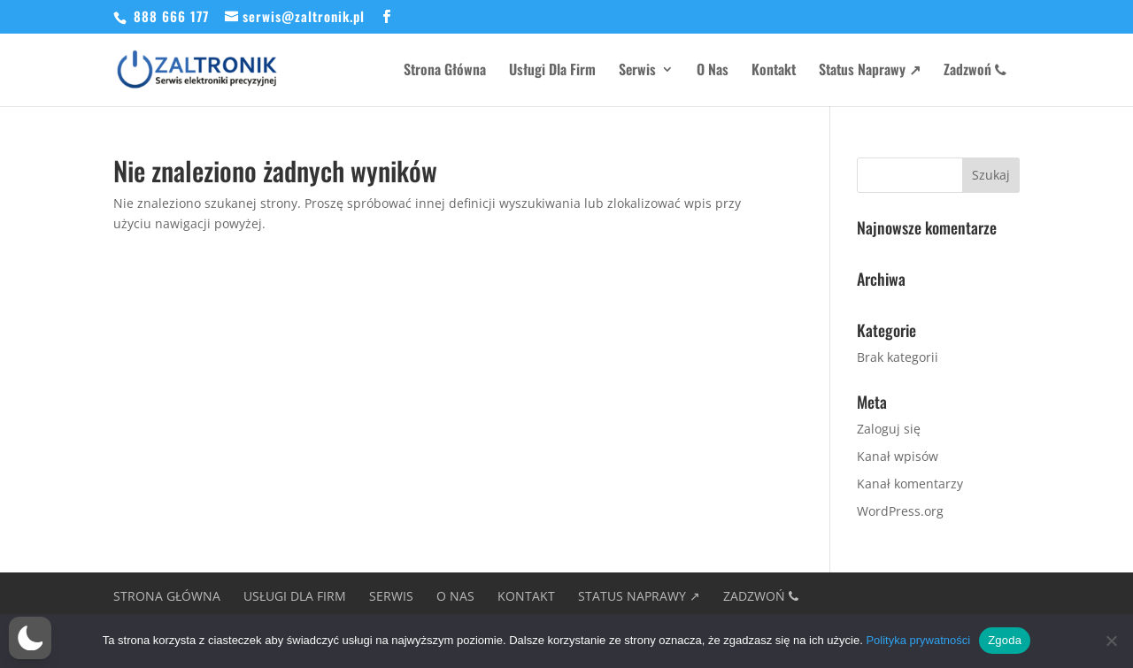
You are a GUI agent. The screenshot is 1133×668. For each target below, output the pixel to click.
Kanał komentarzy (910, 483)
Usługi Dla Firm (552, 71)
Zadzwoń (975, 71)
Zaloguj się (889, 428)
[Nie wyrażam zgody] (1111, 640)
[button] (30, 638)
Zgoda (1004, 640)
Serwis (637, 71)
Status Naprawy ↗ (870, 71)
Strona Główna (445, 71)
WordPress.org (900, 511)
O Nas (712, 71)
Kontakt (773, 71)
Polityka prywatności (918, 640)
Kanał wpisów (897, 456)
